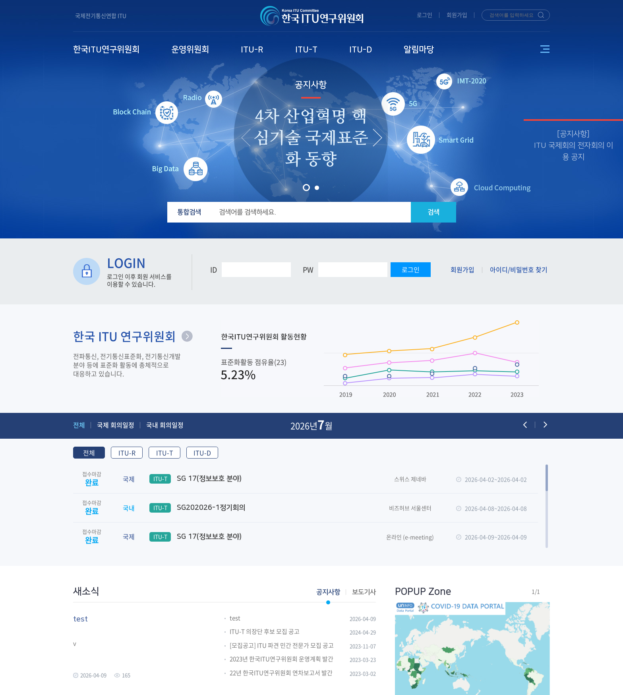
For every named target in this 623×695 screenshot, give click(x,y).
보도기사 (364, 592)
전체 (79, 425)
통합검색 (189, 212)
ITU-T (164, 452)
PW (308, 269)
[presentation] (246, 137)
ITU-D (202, 452)
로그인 (424, 14)
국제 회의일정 (115, 425)
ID (213, 269)
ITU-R (126, 452)
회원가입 (457, 14)
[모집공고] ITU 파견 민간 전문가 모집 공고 (282, 646)
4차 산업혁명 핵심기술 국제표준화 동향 (310, 138)
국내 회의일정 (165, 425)
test (235, 618)
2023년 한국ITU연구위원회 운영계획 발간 (281, 659)
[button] (306, 187)
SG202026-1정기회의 (197, 508)
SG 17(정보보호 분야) (195, 479)
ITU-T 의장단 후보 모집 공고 (265, 632)
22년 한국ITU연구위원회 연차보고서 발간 (281, 673)
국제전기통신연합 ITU (100, 15)
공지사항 (311, 85)
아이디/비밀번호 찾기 (519, 269)
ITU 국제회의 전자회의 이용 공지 (573, 151)
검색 (433, 212)
